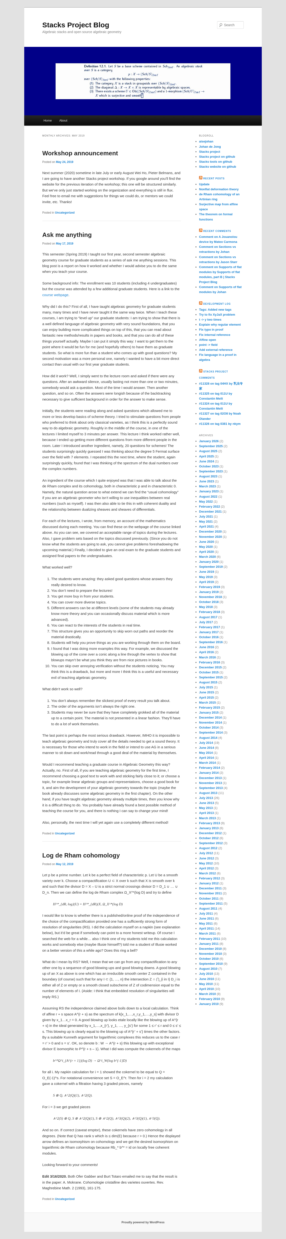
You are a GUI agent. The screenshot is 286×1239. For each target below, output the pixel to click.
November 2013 (210, 783)
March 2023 (207, 486)
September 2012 (211, 843)
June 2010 (206, 979)
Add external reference (216, 350)
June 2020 (206, 542)
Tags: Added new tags (215, 309)
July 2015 (206, 687)
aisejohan (206, 141)
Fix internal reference (214, 335)
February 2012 (209, 878)
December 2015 (210, 667)
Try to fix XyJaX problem (217, 314)
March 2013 (207, 818)
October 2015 (209, 672)
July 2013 (206, 798)
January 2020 (209, 561)
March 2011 (207, 933)
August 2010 (208, 968)
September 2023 (211, 471)
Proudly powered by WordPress (142, 1222)
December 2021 (210, 511)
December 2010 (210, 948)
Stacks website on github (217, 166)
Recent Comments (217, 231)
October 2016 (209, 637)
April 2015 (206, 697)
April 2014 (206, 757)
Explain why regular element (220, 324)
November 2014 (210, 722)
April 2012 (206, 868)
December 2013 (210, 778)
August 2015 (208, 682)
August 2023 (208, 476)
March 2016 (207, 657)
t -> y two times (210, 319)
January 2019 (209, 592)
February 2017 (209, 627)
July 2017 (206, 622)
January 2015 (209, 712)
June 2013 (206, 803)
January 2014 (209, 772)
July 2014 (206, 742)
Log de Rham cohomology (81, 855)
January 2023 (209, 491)
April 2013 (206, 813)
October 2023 (209, 466)
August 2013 (208, 793)
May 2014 (206, 752)
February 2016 (209, 662)
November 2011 (210, 893)
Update (204, 184)
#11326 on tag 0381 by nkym (220, 424)
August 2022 (208, 496)
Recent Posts (214, 178)
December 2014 (210, 717)
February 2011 (209, 938)
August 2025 (208, 451)
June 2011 (206, 918)
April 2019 (206, 582)
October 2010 (209, 958)
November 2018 (210, 597)
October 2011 (209, 898)
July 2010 (206, 973)
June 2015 (206, 692)
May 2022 (206, 501)
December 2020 (210, 531)
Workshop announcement (80, 153)
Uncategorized (65, 212)
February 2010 (209, 999)
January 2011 (209, 943)
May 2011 (206, 923)
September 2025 (211, 446)
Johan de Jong (210, 146)
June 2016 (206, 647)
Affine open (207, 340)
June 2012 (206, 858)
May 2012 (206, 863)
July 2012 (206, 853)
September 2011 (211, 903)
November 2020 (210, 537)
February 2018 (209, 612)
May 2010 (206, 984)
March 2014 (207, 762)
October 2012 (209, 838)
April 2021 (206, 526)
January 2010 (209, 1004)
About (63, 120)
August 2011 (208, 908)
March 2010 (207, 994)
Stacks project (209, 151)
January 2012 (209, 883)
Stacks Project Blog (75, 25)
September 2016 (211, 642)
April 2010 (206, 989)
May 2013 (206, 808)
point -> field (208, 345)
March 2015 (207, 702)
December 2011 (210, 888)
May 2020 (206, 546)
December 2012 (210, 833)
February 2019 (209, 587)
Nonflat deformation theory (219, 189)
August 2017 (208, 617)
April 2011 (206, 928)
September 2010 (211, 963)
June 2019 (206, 571)
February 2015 (209, 707)
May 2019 (206, 577)
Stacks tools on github (215, 161)
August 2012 (208, 848)
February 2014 (209, 767)
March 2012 (207, 873)
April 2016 (206, 652)
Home (47, 120)
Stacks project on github (217, 156)
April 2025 (206, 456)
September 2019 (211, 566)
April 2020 (206, 551)
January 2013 (209, 828)
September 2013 (211, 788)
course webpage (55, 295)
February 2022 (209, 506)
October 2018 (209, 602)
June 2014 (206, 747)
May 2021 (206, 521)
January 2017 (209, 632)
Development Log (217, 304)
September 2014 (211, 732)
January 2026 (209, 441)
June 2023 (206, 481)
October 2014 (209, 727)
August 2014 (208, 737)
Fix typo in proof (211, 329)
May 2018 (206, 607)
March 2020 (207, 556)
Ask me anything (67, 234)
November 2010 (210, 953)
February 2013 (209, 823)
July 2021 (206, 516)
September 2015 (211, 677)
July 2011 (206, 913)
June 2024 (206, 461)
